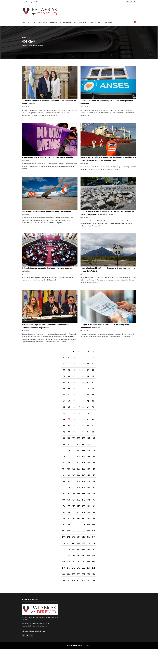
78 (64, 421)
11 (79, 358)
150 (73, 483)
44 (69, 390)
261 (68, 583)
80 (74, 421)
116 (79, 452)
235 (79, 558)
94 (74, 433)
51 (69, 396)
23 (69, 371)
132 (89, 465)
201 (84, 527)
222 (84, 546)
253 (63, 577)
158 (79, 490)
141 (63, 477)
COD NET (88, 649)
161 (94, 490)
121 (68, 458)
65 (69, 408)
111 (89, 446)
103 (84, 440)
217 (94, 540)
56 (94, 396)
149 (68, 483)
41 (89, 383)
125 (89, 458)
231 (94, 552)
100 (68, 440)
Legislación (67, 22)
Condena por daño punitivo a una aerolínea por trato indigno (47, 212)
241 (73, 565)
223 (89, 546)
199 (73, 527)
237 (89, 558)
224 (94, 546)
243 (84, 565)
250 (84, 571)
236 (84, 558)
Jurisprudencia (43, 22)
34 (89, 377)
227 (73, 552)
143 (73, 477)
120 (63, 458)
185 (73, 515)
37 (69, 383)
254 (68, 577)
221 (79, 546)
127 (63, 465)
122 (73, 458)
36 (64, 383)
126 (94, 458)
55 (89, 396)
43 (64, 390)
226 (68, 552)
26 (84, 371)
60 (79, 402)
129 (73, 465)
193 (79, 521)
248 (73, 571)
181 (89, 508)
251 (89, 571)
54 (84, 396)
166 (84, 496)
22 (64, 371)
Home (24, 37)
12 (84, 358)
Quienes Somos (94, 22)
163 (68, 496)
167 (89, 496)
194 (84, 521)
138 (84, 471)
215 (84, 540)
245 (94, 565)
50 (64, 396)
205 (68, 533)
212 (68, 540)
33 (84, 377)
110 (84, 446)
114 (68, 452)
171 (73, 502)
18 (79, 365)
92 (64, 433)
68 (84, 408)
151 (79, 483)
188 (89, 515)
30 (69, 377)
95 (79, 433)
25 (79, 371)
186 (79, 515)
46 (79, 390)
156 (68, 490)
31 (74, 377)
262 (73, 583)
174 (89, 502)
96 (84, 433)
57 (64, 402)
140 (94, 471)
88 (79, 427)
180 (84, 508)
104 (89, 440)
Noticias (31, 22)
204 (63, 533)
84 (94, 421)
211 (63, 540)
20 (89, 365)
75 (84, 415)
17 (74, 365)
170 (68, 502)
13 (89, 358)
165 (79, 496)
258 (89, 577)
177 (68, 508)
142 (68, 477)
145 (84, 477)
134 (63, 471)
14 (94, 358)
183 (63, 515)
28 (94, 371)
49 (94, 390)
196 (94, 521)
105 (94, 440)
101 (73, 440)
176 (63, 508)
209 (89, 533)
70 (94, 408)
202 (89, 527)
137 (79, 471)
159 (84, 490)
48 (89, 390)
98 (94, 433)
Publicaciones (55, 22)
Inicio (24, 22)
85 (64, 427)
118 (89, 452)
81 (79, 421)
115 (73, 452)
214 (79, 540)
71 (64, 415)
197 (63, 527)
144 (79, 477)
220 (73, 546)
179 (79, 508)
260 (63, 583)
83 (89, 421)
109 (79, 446)
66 (74, 408)
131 (84, 465)
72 (69, 415)
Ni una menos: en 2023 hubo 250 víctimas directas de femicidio (48, 157)
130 (79, 465)
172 (79, 502)
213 (73, 540)
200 (79, 527)
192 (73, 521)
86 (69, 427)
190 (63, 521)
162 (63, 496)
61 (84, 402)
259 (94, 577)
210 (94, 533)
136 (73, 471)
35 (94, 377)
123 (79, 458)
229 (84, 552)
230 (89, 552)
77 (94, 415)
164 (73, 496)
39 (79, 383)
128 (68, 465)
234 (73, 558)
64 (64, 408)
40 (84, 383)
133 (94, 465)
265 (89, 583)
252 (94, 571)
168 (94, 496)
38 (74, 383)
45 (74, 390)
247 (68, 571)
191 (68, 521)
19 (84, 365)
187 (84, 515)
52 (74, 396)
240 (68, 565)
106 (63, 446)
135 (68, 471)
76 (89, 415)
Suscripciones (107, 22)
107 (68, 446)
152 (84, 483)
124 (84, 458)
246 (63, 571)
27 (89, 371)
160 (89, 490)
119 (94, 452)
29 (64, 377)
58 (69, 402)
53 (79, 396)
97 (89, 433)
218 (63, 546)
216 (89, 540)
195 (89, 521)
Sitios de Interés (80, 22)
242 (79, 565)
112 (94, 446)
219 (68, 546)
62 (89, 402)
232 (63, 558)
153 (89, 483)
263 (79, 583)
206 (73, 533)
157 (73, 490)
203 (94, 527)
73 (74, 415)
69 (89, 408)
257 (84, 577)
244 (89, 565)
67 (79, 408)
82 (84, 421)
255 (73, 577)
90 (89, 427)
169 (63, 502)
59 (74, 402)
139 (89, 471)
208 (84, 533)
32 (79, 377)
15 (64, 365)
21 (94, 365)
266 (94, 583)
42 (94, 383)
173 (84, 502)
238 (94, 558)
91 (94, 427)
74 (79, 415)
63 (94, 402)
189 (94, 515)
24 (74, 371)
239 (63, 565)
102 (79, 440)
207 (79, 533)
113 (63, 452)
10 (74, 358)
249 (79, 571)
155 (63, 490)
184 (68, 515)
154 (94, 483)
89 (84, 427)
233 (68, 558)
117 (84, 452)
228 (79, 552)
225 (63, 552)
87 (74, 427)
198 (68, 527)
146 (89, 477)
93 (69, 433)
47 (84, 390)
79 (69, 420)
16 (69, 365)
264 (84, 583)
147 (94, 477)
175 (94, 502)
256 (79, 577)
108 (73, 446)
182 (94, 508)
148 (63, 483)
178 (73, 508)
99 (64, 440)
